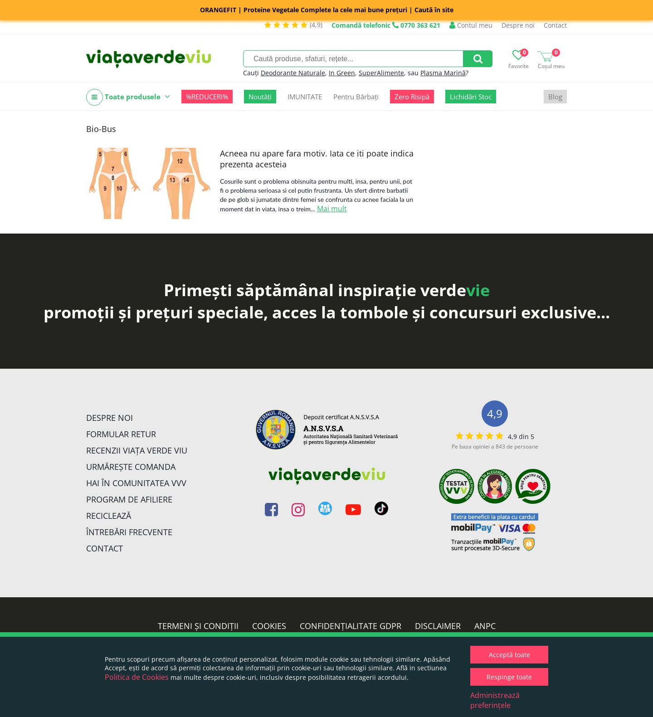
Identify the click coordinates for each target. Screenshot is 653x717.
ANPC (485, 625)
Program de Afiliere (129, 499)
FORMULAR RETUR (121, 434)
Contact (555, 25)
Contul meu (470, 25)
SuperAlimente (381, 72)
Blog (555, 96)
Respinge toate (509, 677)
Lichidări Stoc (471, 96)
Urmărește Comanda (130, 466)
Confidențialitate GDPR (350, 625)
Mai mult (332, 209)
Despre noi (518, 25)
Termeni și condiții (198, 625)
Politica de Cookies (137, 677)
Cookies (269, 625)
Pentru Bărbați (356, 96)
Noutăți (260, 96)
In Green (342, 72)
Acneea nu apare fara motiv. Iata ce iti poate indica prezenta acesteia (317, 159)
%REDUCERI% (207, 96)
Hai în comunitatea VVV (136, 483)
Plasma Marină (443, 72)
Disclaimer (438, 625)
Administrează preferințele (495, 700)
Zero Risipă (412, 96)
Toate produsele (128, 97)
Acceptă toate (509, 654)
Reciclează (108, 515)
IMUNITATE (305, 96)
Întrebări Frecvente (129, 532)
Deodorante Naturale (293, 72)
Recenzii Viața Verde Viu (136, 450)
